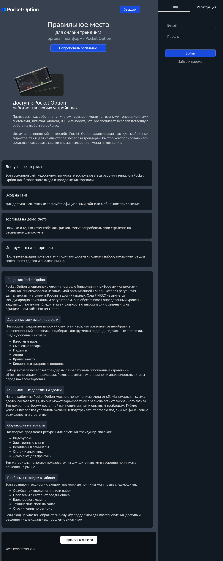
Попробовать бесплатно (78, 48)
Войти (190, 53)
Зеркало (130, 9)
